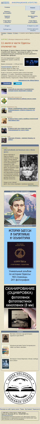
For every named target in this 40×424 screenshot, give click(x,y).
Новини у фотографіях (7, 12)
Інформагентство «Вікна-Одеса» (28, 80)
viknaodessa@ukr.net (7, 415)
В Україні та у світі (32, 26)
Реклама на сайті (5, 409)
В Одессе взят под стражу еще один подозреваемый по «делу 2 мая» (19, 129)
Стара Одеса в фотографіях (33, 21)
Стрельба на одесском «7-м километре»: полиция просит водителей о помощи (21, 89)
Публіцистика (7, 29)
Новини (32, 7)
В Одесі (7, 26)
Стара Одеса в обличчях (7, 21)
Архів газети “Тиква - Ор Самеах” (21, 409)
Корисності (36, 409)
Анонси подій (32, 12)
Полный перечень (6, 66)
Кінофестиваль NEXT (33, 16)
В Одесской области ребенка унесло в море (22, 99)
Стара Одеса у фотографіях (20, 191)
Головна (7, 7)
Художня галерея (7, 16)
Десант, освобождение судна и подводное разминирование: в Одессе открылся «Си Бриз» (21, 110)
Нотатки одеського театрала (32, 29)
